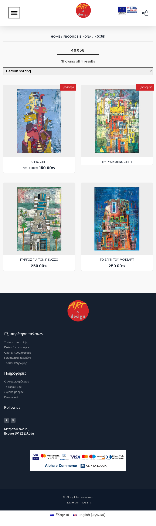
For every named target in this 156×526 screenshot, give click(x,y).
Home (55, 36)
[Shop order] (78, 71)
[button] (14, 12)
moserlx (85, 502)
